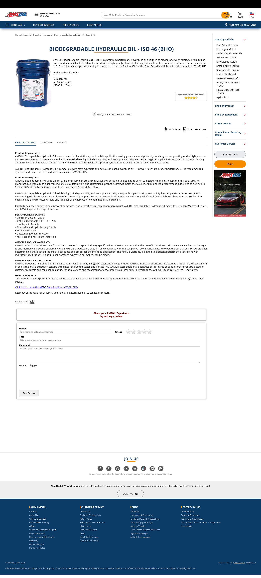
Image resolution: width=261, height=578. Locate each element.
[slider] (191, 97)
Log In (230, 164)
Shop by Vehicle (137, 529)
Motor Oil (134, 514)
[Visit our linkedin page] (152, 473)
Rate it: (119, 331)
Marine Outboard (226, 74)
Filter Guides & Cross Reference (145, 532)
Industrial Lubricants (42, 34)
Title (21, 336)
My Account (85, 529)
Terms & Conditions (190, 518)
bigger (33, 368)
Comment (24, 345)
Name (22, 328)
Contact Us (85, 514)
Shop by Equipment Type (141, 525)
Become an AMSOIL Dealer (41, 540)
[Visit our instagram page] (117, 473)
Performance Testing (39, 525)
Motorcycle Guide (226, 49)
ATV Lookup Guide (226, 57)
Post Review (29, 396)
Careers (33, 514)
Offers (32, 529)
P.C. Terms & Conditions (192, 521)
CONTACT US (94, 24)
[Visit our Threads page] (126, 473)
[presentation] (44, 381)
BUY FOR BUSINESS (43, 24)
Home (18, 34)
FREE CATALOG (70, 24)
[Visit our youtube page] (134, 473)
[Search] (149, 15)
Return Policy (86, 521)
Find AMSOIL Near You (242, 24)
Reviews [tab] (62, 142)
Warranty (33, 543)
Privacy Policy (187, 514)
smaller (23, 368)
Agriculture (222, 97)
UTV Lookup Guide (226, 61)
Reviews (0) (25, 301)
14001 (242, 565)
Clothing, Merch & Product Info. (144, 521)
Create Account (230, 154)
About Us (33, 518)
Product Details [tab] (25, 142)
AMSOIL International (140, 540)
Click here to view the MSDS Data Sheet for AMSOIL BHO (46, 287)
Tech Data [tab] (46, 142)
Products (27, 34)
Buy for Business (37, 536)
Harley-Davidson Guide (229, 53)
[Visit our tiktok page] (143, 473)
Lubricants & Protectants (141, 518)
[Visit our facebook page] (100, 473)
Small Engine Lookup (228, 65)
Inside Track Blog (37, 550)
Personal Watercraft (227, 78)
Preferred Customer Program (43, 532)
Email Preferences (88, 532)
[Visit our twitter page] (109, 473)
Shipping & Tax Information (92, 525)
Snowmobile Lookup (227, 70)
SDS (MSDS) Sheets (89, 540)
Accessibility (186, 529)
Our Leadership (36, 547)
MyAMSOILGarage (139, 536)
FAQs (82, 536)
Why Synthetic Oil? (37, 521)
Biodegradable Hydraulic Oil (67, 34)
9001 (236, 565)
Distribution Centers (89, 543)
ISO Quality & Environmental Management (200, 525)
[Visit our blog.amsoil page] (160, 473)
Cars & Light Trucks (227, 45)
